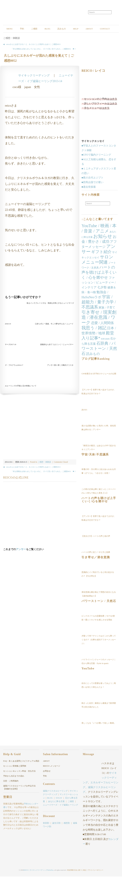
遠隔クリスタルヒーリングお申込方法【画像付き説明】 (19, 795)
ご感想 (40, 29)
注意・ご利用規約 (10, 789)
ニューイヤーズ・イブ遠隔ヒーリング (60, 813)
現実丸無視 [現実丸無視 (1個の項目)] (105, 347)
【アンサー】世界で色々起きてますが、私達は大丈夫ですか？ (98, 399)
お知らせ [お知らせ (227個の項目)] (102, 244)
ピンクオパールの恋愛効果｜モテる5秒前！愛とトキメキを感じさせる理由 (98, 626)
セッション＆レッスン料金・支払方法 (19, 779)
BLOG (56, 29)
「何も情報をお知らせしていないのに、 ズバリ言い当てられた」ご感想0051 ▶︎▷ (43, 57)
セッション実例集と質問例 (14, 774)
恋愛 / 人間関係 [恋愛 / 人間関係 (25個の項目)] (102, 331)
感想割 (67, 831)
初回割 (46, 831)
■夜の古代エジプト (92, 185)
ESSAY (59, 805)
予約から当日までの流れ (13, 784)
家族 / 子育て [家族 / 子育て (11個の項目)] (107, 315)
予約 (25, 29)
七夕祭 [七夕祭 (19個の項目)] (102, 295)
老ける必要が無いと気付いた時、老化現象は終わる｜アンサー (98, 435)
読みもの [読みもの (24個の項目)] (93, 361)
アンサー (21, 557)
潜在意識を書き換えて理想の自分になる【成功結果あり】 (98, 602)
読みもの (72, 29)
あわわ (84, 417)
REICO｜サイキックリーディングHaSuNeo (39, 877)
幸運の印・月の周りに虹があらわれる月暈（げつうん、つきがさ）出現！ (98, 479)
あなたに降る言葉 (56, 809)
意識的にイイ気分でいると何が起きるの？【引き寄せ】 (97, 582)
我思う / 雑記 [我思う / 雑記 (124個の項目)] (93, 335)
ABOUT (104, 29)
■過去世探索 (88, 194)
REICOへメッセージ (51, 774)
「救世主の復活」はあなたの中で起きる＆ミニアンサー (98, 455)
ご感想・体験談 (11, 46)
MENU (10, 29)
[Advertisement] (40, 290)
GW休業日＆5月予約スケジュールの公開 (98, 381)
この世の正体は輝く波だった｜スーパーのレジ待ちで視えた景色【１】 (98, 499)
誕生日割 (56, 831)
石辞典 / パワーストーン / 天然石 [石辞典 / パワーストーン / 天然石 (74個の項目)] (99, 356)
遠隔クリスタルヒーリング (55, 798)
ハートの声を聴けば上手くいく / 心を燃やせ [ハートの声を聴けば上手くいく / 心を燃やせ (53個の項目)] (99, 280)
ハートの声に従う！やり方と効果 (95, 560)
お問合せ (47, 779)
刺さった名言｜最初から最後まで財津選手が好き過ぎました (98, 713)
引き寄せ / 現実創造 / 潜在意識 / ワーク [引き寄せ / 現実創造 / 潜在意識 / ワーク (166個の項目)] (98, 325)
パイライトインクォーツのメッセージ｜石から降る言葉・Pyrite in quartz (98, 669)
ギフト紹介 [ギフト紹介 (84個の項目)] (101, 259)
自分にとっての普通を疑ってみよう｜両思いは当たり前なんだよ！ (98, 693)
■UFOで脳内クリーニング (96, 162)
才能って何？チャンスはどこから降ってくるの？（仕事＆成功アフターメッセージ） (98, 647)
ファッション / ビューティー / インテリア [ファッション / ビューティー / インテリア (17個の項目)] (98, 290)
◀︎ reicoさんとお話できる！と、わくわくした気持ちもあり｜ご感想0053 (32, 52)
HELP (89, 29)
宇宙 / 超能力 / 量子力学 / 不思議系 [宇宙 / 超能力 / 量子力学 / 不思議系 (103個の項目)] (98, 310)
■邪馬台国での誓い (92, 190)
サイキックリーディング (34, 83)
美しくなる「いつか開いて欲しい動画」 (98, 731)
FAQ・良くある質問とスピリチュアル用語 (21, 769)
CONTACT (12, 36)
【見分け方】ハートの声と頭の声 (95, 544)
